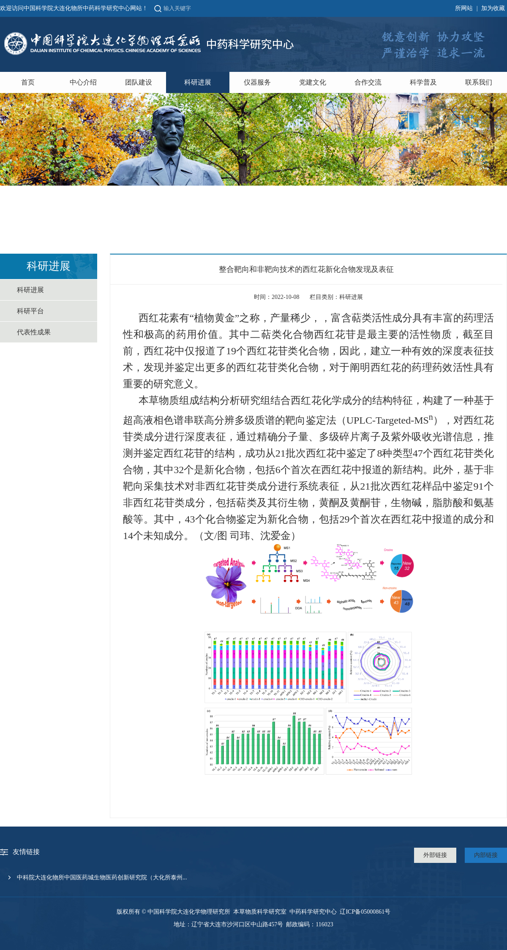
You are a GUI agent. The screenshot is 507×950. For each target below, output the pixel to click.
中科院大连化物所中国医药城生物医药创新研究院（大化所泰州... (102, 877)
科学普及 (423, 82)
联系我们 (478, 82)
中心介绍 (83, 82)
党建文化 (312, 82)
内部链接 (486, 855)
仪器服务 (257, 82)
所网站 (464, 8)
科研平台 (30, 311)
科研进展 (197, 82)
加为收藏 (493, 8)
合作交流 (368, 82)
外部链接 (435, 855)
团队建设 (138, 82)
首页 (28, 82)
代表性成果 (34, 332)
